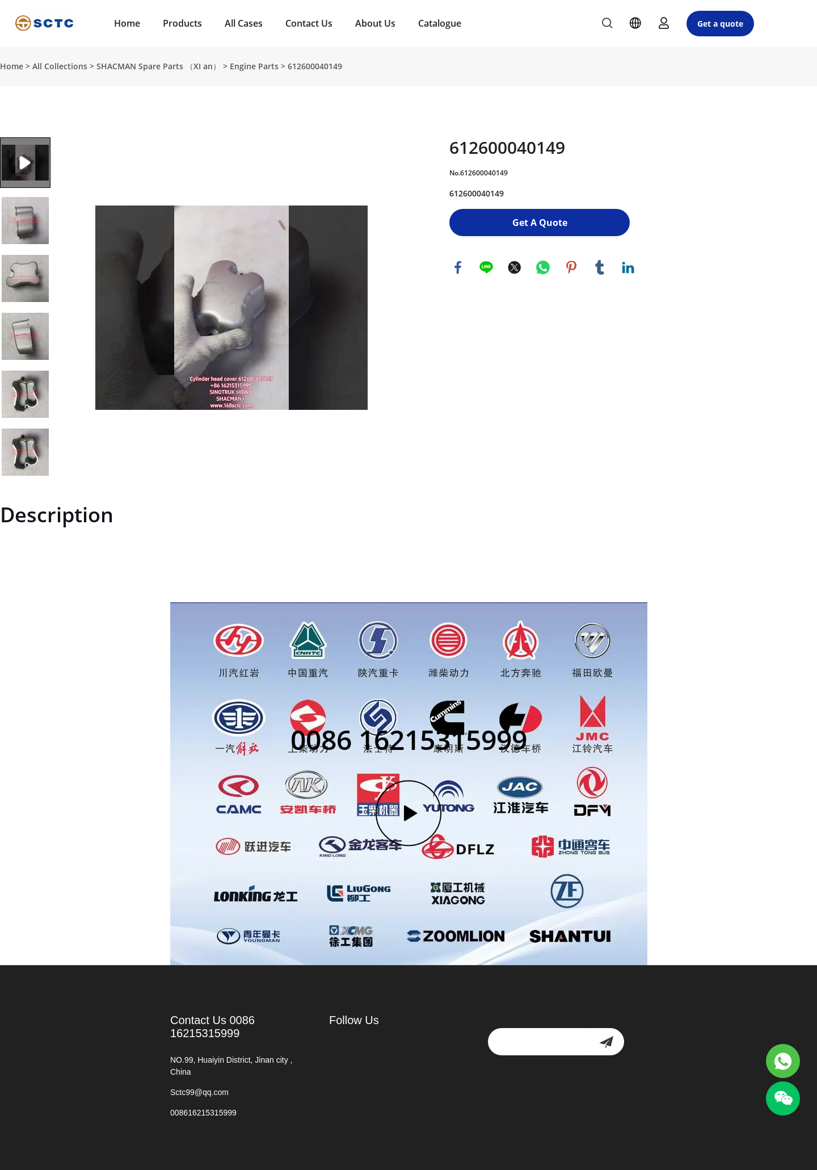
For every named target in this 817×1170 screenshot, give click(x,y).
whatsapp (542, 267)
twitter (514, 267)
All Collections (59, 66)
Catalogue (439, 23)
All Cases (244, 23)
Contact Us (308, 23)
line (486, 267)
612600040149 (315, 66)
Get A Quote (539, 222)
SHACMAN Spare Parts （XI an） (158, 66)
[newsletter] (606, 1041)
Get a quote (720, 23)
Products (182, 23)
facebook (457, 267)
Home (127, 23)
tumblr (599, 267)
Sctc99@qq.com (199, 1092)
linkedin (628, 267)
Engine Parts (254, 66)
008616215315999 (203, 1112)
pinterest (571, 267)
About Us (375, 23)
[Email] (538, 1041)
